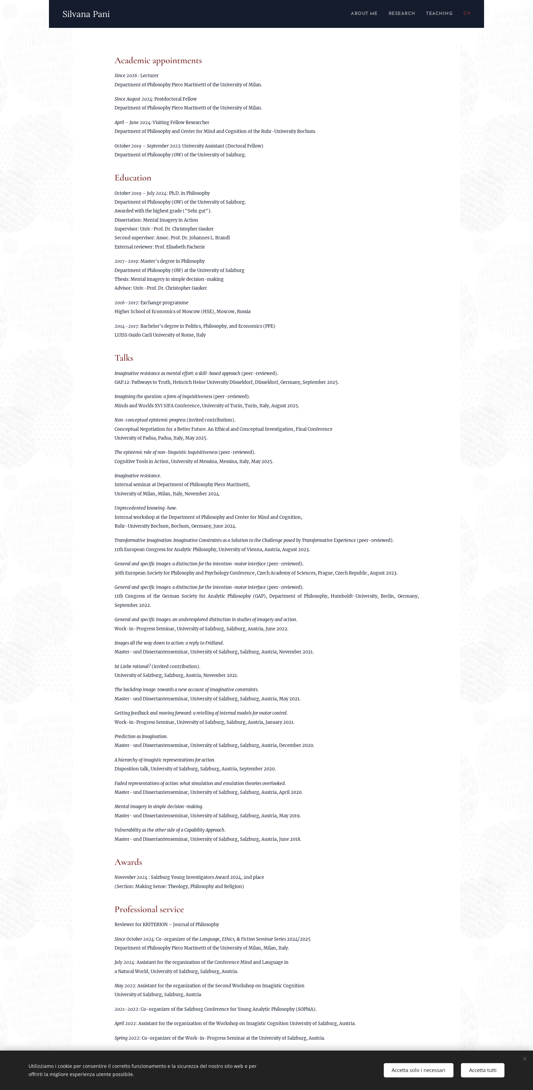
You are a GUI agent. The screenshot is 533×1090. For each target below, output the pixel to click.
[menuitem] (354, 13)
